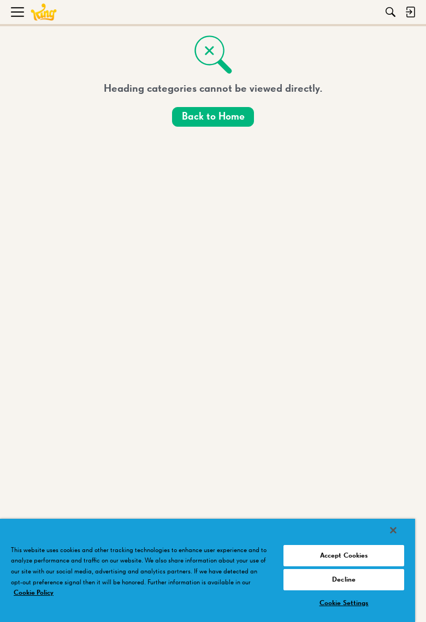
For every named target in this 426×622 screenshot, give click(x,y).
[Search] (390, 12)
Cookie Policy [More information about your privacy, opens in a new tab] (34, 592)
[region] (207, 570)
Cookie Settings (344, 603)
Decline (344, 579)
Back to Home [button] (213, 116)
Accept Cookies (344, 555)
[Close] (393, 530)
